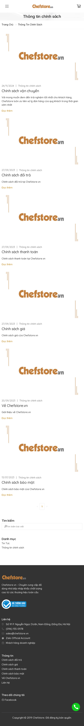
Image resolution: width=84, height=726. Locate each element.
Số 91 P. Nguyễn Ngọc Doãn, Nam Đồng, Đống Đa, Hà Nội (38, 624)
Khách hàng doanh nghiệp (20, 642)
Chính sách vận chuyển (20, 91)
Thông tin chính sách (30, 24)
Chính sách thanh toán (20, 252)
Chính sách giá (13, 329)
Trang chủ (7, 24)
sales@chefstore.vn (17, 633)
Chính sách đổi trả (16, 175)
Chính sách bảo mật (18, 482)
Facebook (10, 699)
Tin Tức (6, 543)
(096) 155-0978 (14, 628)
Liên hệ (6, 682)
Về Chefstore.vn (15, 405)
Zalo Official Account (18, 638)
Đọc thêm (7, 110)
